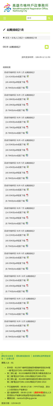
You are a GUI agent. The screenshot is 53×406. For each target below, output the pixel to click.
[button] (49, 18)
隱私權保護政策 (23, 356)
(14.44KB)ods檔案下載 (17, 189)
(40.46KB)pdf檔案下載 (16, 82)
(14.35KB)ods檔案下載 (17, 280)
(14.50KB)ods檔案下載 (17, 302)
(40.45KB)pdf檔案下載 (16, 285)
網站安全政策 (7, 356)
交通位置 (10, 359)
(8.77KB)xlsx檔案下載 (16, 291)
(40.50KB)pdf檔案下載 (16, 240)
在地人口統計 (17, 38)
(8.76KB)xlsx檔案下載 (16, 87)
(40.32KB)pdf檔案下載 (16, 308)
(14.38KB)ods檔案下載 (17, 99)
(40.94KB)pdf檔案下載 (16, 172)
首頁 (7, 38)
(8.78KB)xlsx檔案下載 (16, 132)
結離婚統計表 (31, 38)
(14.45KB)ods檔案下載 (17, 167)
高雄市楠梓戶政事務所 (26, 7)
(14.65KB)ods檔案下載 (17, 121)
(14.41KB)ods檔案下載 (17, 76)
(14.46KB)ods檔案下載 (17, 325)
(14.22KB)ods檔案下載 (17, 235)
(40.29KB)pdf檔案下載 (16, 104)
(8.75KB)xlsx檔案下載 (16, 246)
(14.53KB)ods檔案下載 (17, 144)
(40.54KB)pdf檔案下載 (16, 149)
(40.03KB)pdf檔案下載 (16, 195)
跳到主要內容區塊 (1, 1)
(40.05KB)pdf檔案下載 (16, 263)
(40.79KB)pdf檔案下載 (16, 127)
